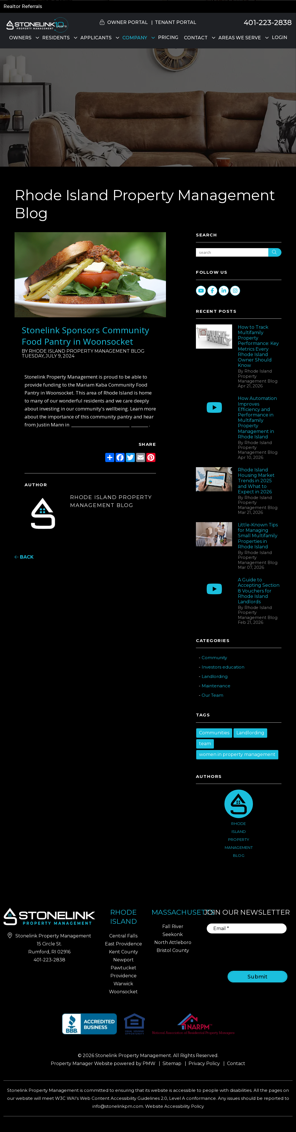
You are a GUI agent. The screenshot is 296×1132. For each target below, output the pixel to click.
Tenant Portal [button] (175, 22)
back (24, 557)
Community (214, 657)
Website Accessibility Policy (174, 1106)
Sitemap (172, 1063)
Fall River (172, 926)
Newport (123, 960)
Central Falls (123, 936)
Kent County (123, 952)
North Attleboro (172, 942)
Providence (123, 975)
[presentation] (252, 948)
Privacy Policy (204, 1063)
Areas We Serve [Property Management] (239, 37)
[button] (286, 360)
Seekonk (173, 934)
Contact (196, 37)
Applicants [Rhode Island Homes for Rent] (95, 37)
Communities (214, 732)
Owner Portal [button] (127, 22)
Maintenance (216, 685)
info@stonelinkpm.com (117, 1106)
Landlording (215, 676)
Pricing (168, 37)
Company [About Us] (134, 37)
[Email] (246, 928)
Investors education (223, 667)
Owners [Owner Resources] (20, 37)
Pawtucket (123, 967)
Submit (258, 977)
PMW (149, 1063)
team (205, 743)
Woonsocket (123, 991)
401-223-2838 (268, 22)
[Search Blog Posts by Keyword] (232, 252)
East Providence (123, 944)
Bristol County (173, 950)
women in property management (237, 754)
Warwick (123, 983)
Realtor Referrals (22, 6)
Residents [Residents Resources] (56, 37)
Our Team (212, 695)
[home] (36, 24)
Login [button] (279, 37)
